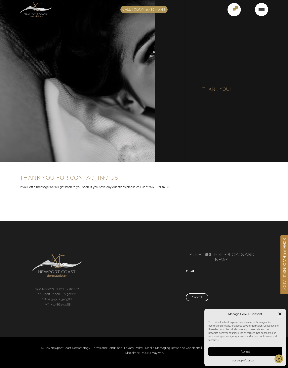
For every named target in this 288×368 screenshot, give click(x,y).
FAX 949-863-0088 (57, 304)
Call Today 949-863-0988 (144, 9)
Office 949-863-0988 (57, 299)
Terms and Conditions (107, 348)
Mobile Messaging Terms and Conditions (172, 348)
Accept (245, 351)
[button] (280, 314)
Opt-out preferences (243, 360)
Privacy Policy (133, 348)
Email (190, 271)
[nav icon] (261, 9)
